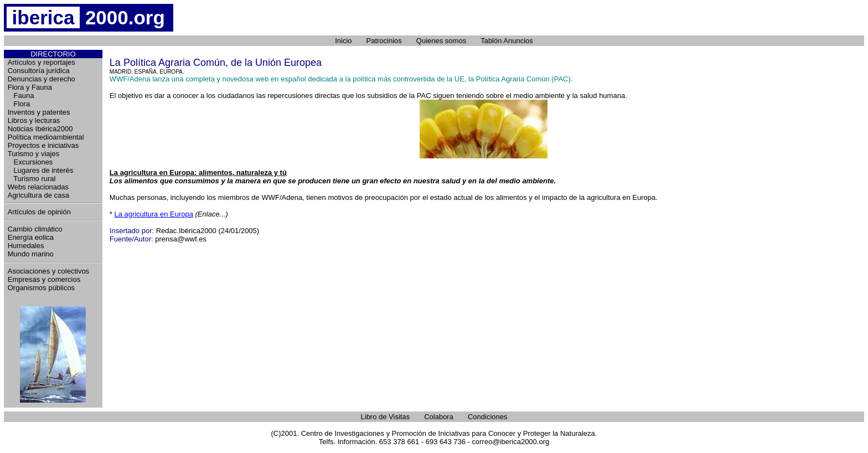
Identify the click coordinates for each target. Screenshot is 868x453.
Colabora (438, 417)
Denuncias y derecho (41, 79)
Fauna (21, 95)
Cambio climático (35, 229)
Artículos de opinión (39, 212)
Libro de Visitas (385, 417)
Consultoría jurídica (39, 70)
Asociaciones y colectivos (48, 271)
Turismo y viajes (33, 154)
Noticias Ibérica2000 (40, 129)
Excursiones (30, 162)
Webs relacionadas (38, 187)
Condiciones (488, 417)
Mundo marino (31, 254)
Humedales (26, 245)
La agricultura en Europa (154, 214)
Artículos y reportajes (41, 62)
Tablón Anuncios (506, 41)
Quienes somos (441, 41)
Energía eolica (31, 237)
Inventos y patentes (39, 112)
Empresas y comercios (44, 279)
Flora (19, 104)
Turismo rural (32, 178)
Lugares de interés (41, 170)
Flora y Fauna (30, 87)
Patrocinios (384, 41)
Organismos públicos (41, 288)
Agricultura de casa (38, 195)
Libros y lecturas (34, 120)
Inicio (343, 41)
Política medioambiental (46, 137)
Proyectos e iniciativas (43, 145)
